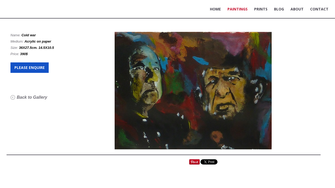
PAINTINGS (237, 9)
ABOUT (297, 9)
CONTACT (319, 9)
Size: (14, 48)
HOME (215, 9)
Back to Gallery (32, 97)
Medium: (17, 41)
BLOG (279, 9)
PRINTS (260, 9)
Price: (15, 54)
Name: (15, 35)
